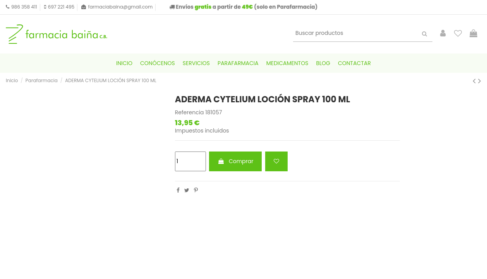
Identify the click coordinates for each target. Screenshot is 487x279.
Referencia (189, 112)
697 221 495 (61, 6)
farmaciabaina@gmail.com (120, 6)
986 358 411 (24, 6)
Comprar (235, 161)
